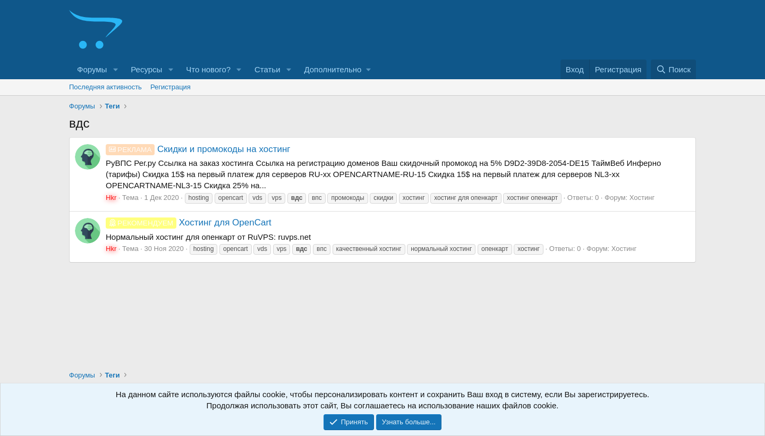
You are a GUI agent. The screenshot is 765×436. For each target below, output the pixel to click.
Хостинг (642, 198)
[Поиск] (673, 69)
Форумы (92, 69)
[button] (115, 69)
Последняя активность (105, 87)
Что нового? (208, 69)
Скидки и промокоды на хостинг (198, 149)
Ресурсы (146, 69)
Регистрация (170, 87)
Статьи (267, 69)
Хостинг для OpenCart (188, 222)
